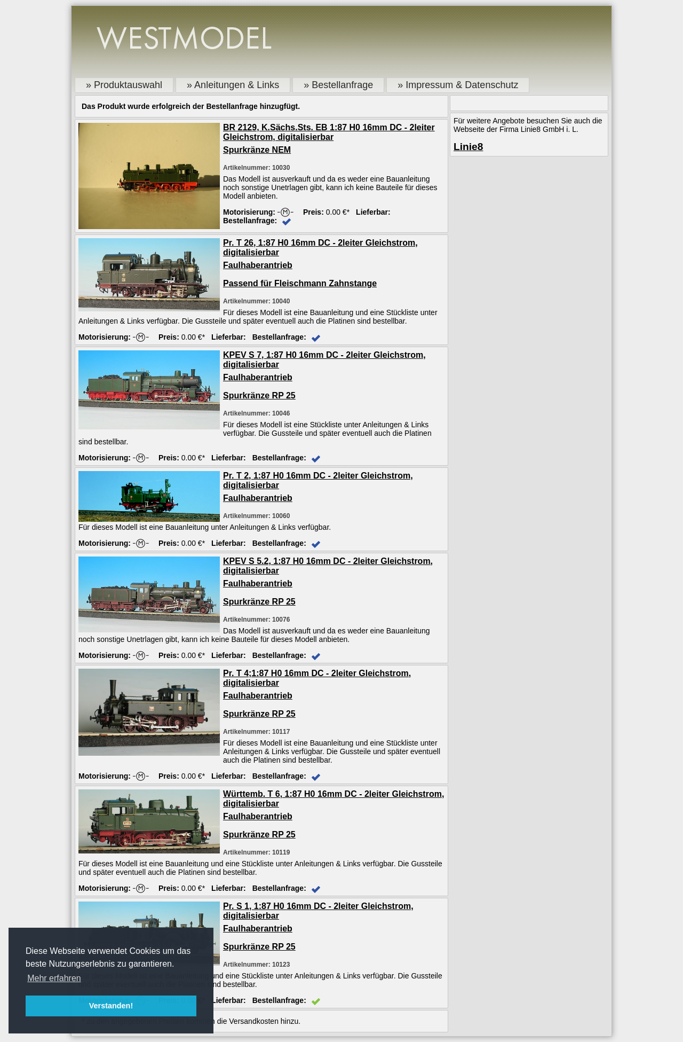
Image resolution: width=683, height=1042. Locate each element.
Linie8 (468, 146)
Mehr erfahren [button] (54, 978)
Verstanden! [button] (111, 1005)
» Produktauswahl (124, 85)
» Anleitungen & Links (233, 85)
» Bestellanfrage (338, 85)
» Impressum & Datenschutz (458, 85)
